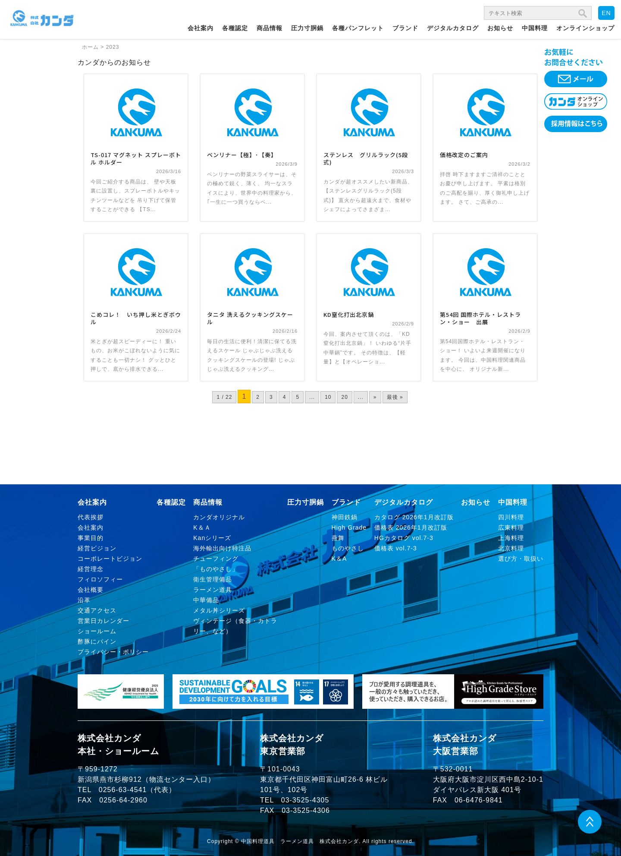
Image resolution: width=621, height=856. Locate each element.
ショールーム (97, 631)
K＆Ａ (201, 527)
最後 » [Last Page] (395, 397)
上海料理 (511, 537)
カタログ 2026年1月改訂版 (414, 517)
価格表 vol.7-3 (395, 548)
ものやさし (348, 548)
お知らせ (500, 28)
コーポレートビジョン (110, 558)
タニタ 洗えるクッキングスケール (250, 318)
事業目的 (91, 537)
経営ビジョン (97, 548)
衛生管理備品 (212, 579)
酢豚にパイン (97, 641)
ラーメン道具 (212, 589)
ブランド (405, 28)
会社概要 (91, 589)
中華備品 (206, 600)
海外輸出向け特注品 (222, 548)
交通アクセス (97, 610)
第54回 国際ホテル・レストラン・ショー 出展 (480, 318)
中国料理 (535, 28)
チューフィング (215, 558)
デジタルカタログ (453, 28)
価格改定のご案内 (464, 155)
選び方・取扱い (520, 558)
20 (344, 397)
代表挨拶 (91, 517)
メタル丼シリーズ (219, 610)
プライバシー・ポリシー (113, 651)
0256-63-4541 (123, 789)
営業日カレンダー (103, 620)
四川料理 (511, 517)
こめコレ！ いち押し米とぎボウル (136, 318)
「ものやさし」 (215, 568)
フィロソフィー (100, 579)
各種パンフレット (358, 28)
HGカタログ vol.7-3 (403, 537)
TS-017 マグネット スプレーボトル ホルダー (136, 158)
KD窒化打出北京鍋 (348, 314)
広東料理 (511, 527)
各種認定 (235, 28)
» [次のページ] (375, 397)
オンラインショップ (585, 28)
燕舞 (338, 537)
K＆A (339, 558)
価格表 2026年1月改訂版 (410, 527)
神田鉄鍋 (345, 517)
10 (328, 397)
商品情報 (269, 28)
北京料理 (511, 548)
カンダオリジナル (219, 517)
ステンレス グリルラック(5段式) (365, 158)
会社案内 (200, 28)
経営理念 (91, 568)
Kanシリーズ (212, 537)
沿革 (84, 600)
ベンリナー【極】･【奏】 (242, 155)
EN (606, 12)
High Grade (349, 527)
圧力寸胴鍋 (307, 28)
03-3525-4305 (305, 800)
